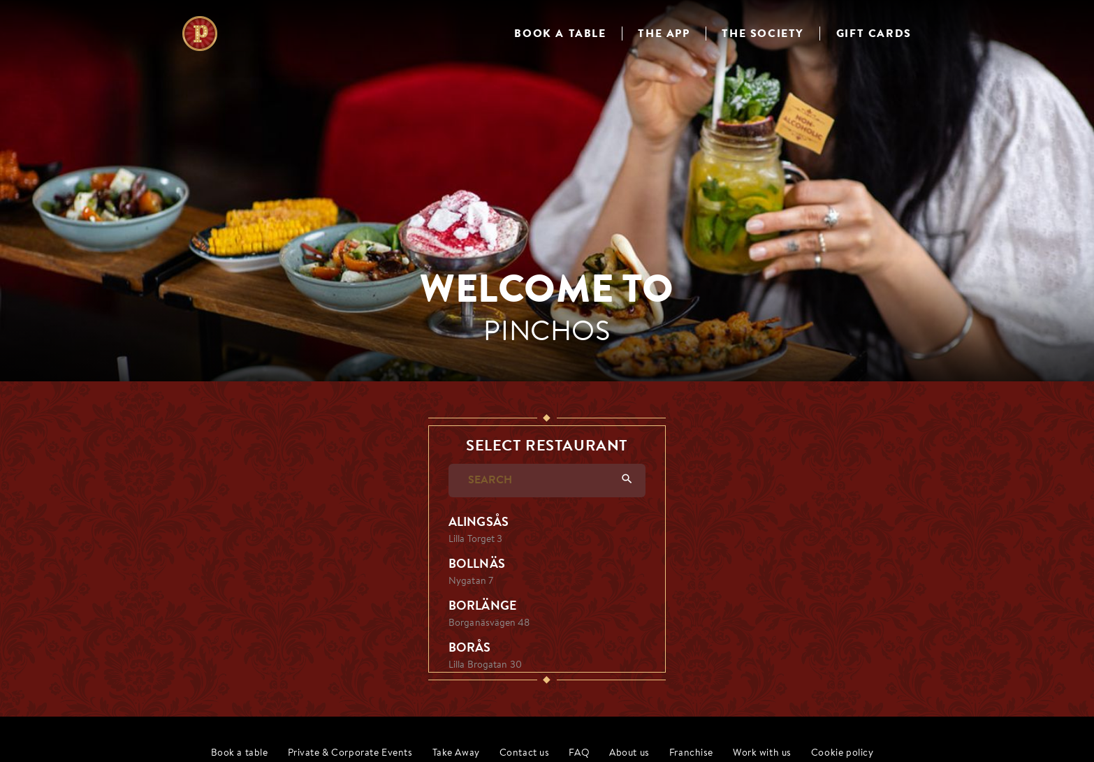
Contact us (524, 753)
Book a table (239, 753)
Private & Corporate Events (350, 753)
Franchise (691, 753)
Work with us (762, 753)
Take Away (456, 753)
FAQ (579, 753)
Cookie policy (842, 753)
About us (629, 753)
